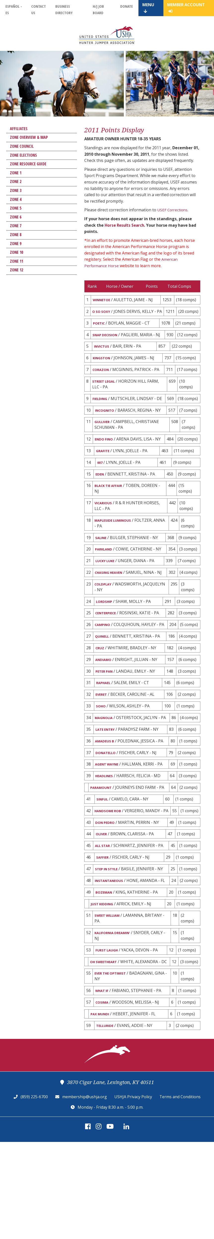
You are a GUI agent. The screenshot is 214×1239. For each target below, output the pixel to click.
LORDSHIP (105, 640)
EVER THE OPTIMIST (113, 1067)
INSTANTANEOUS (111, 958)
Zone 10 (16, 252)
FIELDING (101, 415)
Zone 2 (15, 181)
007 (100, 488)
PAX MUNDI (102, 1109)
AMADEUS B (106, 799)
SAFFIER (103, 933)
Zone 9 (15, 243)
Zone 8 (15, 234)
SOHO (101, 756)
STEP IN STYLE (108, 945)
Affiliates (19, 128)
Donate (126, 6)
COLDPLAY (104, 622)
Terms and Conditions (180, 1194)
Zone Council (22, 146)
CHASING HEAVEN (111, 604)
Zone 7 (15, 225)
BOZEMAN (105, 976)
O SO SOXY (103, 312)
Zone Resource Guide (28, 164)
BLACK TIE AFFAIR (111, 513)
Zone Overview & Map (29, 137)
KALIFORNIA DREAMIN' (116, 1018)
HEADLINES (105, 836)
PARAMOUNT (103, 848)
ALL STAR (104, 921)
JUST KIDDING (104, 988)
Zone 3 (15, 190)
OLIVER (102, 908)
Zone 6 (15, 217)
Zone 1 (15, 173)
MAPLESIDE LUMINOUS (116, 549)
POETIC (100, 330)
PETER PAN (105, 719)
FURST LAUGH (108, 1036)
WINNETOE (103, 300)
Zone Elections (23, 155)
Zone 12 (16, 270)
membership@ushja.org (84, 1194)
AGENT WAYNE (108, 823)
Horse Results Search (125, 225)
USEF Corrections (173, 210)
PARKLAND (105, 579)
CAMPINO (104, 664)
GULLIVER (103, 445)
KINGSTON (103, 373)
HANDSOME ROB (110, 878)
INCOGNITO (106, 433)
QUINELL (103, 682)
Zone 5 (15, 208)
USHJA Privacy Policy (133, 1194)
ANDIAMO (105, 707)
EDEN (100, 501)
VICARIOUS (105, 531)
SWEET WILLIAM (109, 1000)
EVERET (102, 744)
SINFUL (103, 866)
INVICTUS (102, 360)
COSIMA (103, 1097)
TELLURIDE (106, 1122)
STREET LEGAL (106, 397)
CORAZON (102, 385)
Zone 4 (15, 199)
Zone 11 (16, 261)
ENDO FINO (105, 464)
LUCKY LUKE (107, 591)
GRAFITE (104, 476)
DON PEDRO (106, 896)
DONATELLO (107, 811)
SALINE (102, 567)
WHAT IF (103, 1085)
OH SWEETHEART (106, 1049)
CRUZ (100, 694)
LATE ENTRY (107, 786)
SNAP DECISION (107, 342)
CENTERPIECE (107, 652)
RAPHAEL (104, 731)
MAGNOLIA (105, 768)
